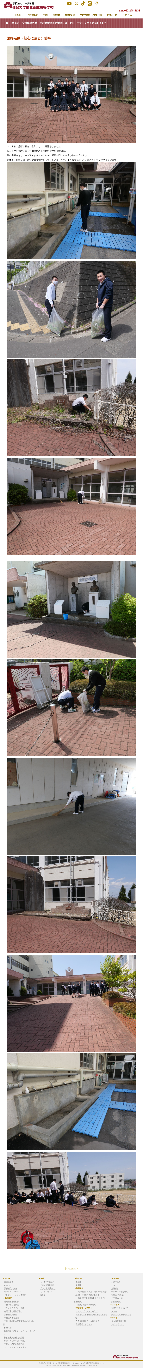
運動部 (78, 1282)
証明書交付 (116, 1301)
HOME (6, 1285)
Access (114, 1311)
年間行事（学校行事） (13, 1311)
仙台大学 (7, 1328)
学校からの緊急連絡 (119, 1292)
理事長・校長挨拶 (11, 1301)
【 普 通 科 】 (48, 1292)
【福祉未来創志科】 (48, 1285)
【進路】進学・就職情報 (86, 1305)
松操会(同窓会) (117, 1295)
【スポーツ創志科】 (48, 1282)
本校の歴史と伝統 (11, 1305)
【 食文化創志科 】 (47, 1288)
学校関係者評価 (10, 1314)
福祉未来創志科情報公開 (14, 1337)
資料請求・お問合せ (84, 1324)
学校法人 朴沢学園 (11, 1318)
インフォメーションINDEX (15, 1295)
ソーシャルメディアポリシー (16, 1347)
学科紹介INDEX (10, 1288)
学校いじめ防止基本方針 (14, 1344)
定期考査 (115, 1288)
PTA (113, 1285)
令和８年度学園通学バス (121, 1314)
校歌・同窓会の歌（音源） (15, 1341)
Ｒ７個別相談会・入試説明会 (87, 1321)
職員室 (42, 1295)
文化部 (78, 1285)
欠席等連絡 (116, 1282)
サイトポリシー (117, 1324)
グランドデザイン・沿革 (14, 1308)
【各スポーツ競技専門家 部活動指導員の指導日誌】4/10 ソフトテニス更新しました (58, 23)
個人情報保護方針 (118, 1321)
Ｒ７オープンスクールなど (86, 1311)
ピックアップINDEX (12, 1292)
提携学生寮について (119, 1308)
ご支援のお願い (117, 1298)
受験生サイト (9, 1282)
